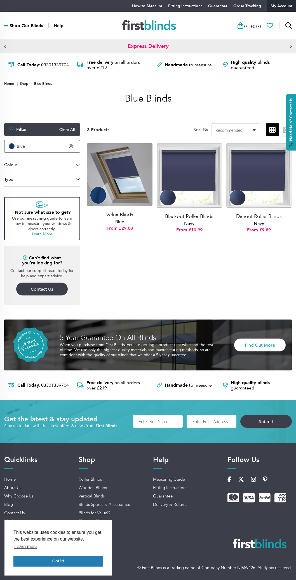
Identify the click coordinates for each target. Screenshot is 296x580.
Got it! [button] (58, 561)
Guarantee (217, 6)
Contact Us (42, 289)
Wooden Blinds (93, 487)
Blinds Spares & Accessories (104, 504)
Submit (266, 421)
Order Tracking (247, 6)
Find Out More (260, 345)
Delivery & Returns (170, 504)
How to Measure (147, 6)
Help (59, 25)
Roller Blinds (90, 479)
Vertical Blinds (92, 496)
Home (9, 83)
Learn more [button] (25, 546)
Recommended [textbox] (229, 130)
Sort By (200, 130)
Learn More (42, 234)
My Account (281, 6)
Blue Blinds (43, 83)
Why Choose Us (18, 496)
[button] (5, 46)
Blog (8, 504)
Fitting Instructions (185, 6)
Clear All (67, 129)
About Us (12, 487)
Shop (24, 83)
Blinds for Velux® (94, 512)
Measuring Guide (169, 479)
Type (8, 179)
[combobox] (235, 129)
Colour (10, 164)
